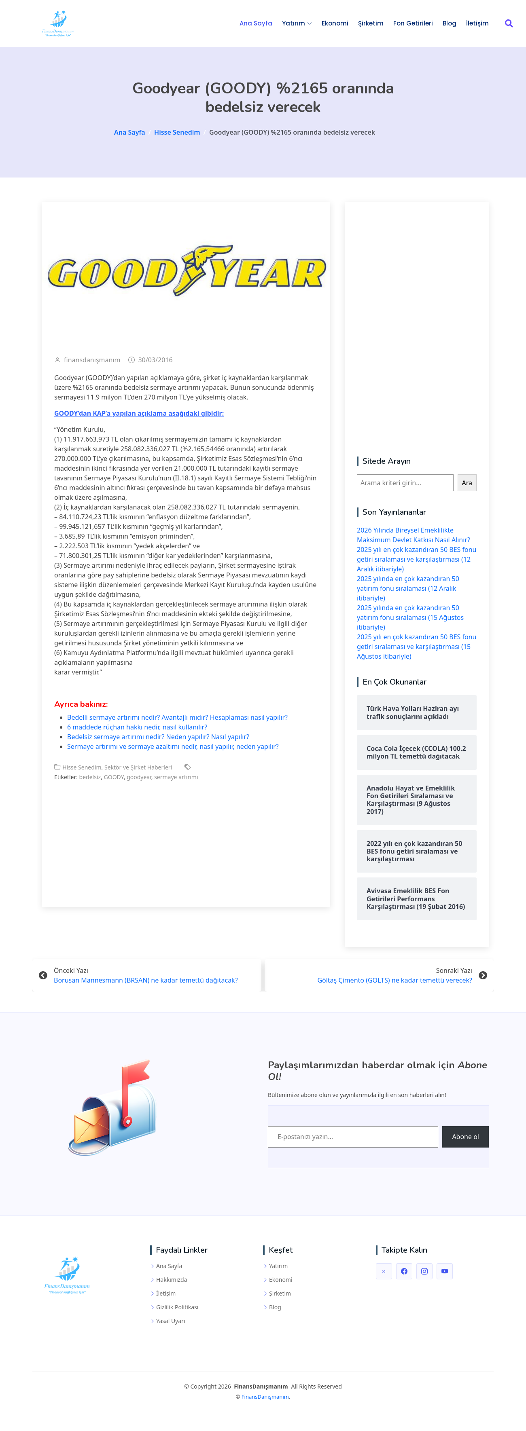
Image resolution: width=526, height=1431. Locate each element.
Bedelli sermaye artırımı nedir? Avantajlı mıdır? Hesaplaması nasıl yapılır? (177, 718)
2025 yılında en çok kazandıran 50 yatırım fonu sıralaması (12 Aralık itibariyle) (408, 590)
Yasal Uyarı (170, 1321)
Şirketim (371, 24)
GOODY (114, 778)
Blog (449, 24)
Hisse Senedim (81, 769)
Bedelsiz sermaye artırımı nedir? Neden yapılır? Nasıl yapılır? (158, 738)
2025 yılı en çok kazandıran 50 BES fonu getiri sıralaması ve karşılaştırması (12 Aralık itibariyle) (416, 561)
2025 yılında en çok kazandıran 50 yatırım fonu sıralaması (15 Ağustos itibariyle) (410, 619)
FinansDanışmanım (265, 1396)
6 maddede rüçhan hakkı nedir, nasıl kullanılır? (137, 728)
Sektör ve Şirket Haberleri (138, 769)
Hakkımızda (171, 1280)
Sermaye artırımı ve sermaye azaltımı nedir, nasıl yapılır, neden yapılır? (173, 748)
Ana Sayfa (256, 24)
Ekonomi (335, 24)
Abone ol (465, 1137)
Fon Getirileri (413, 24)
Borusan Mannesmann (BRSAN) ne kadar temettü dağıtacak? (146, 981)
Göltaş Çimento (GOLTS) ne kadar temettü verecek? (394, 981)
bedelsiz (90, 778)
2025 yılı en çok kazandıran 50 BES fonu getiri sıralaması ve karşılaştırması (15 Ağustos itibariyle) (416, 648)
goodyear (139, 778)
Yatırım (278, 1266)
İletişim (477, 24)
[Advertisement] (186, 839)
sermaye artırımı (176, 778)
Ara (467, 484)
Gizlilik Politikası (177, 1307)
